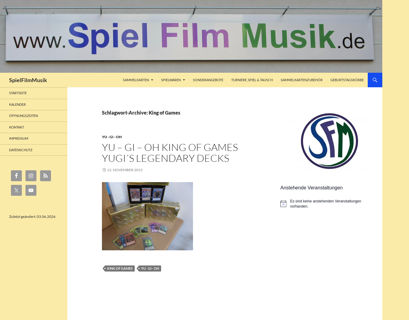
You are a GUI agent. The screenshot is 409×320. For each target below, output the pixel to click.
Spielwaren (171, 80)
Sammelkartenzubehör (302, 80)
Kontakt (16, 127)
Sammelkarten (136, 80)
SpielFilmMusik (28, 80)
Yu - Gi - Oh (112, 137)
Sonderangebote (208, 80)
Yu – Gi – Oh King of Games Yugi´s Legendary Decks (170, 152)
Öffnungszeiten (23, 116)
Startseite (18, 93)
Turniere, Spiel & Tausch (252, 80)
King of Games (120, 268)
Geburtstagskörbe (347, 80)
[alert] (326, 204)
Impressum (18, 138)
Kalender (17, 104)
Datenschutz (20, 150)
